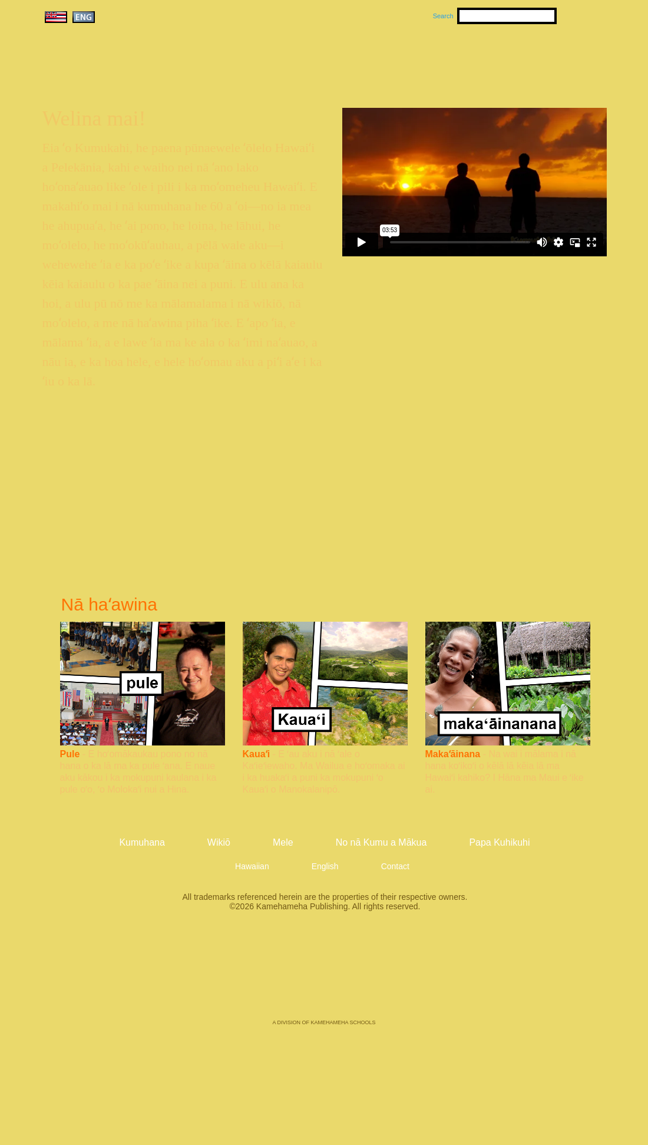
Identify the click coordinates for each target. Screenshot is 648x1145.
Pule (70, 754)
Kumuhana (307, 59)
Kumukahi (143, 75)
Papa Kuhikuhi (499, 842)
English (325, 866)
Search (443, 15)
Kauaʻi (256, 754)
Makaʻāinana (453, 754)
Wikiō (436, 59)
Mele (380, 59)
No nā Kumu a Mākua (534, 59)
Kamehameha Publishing (324, 973)
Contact (395, 866)
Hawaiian (252, 866)
